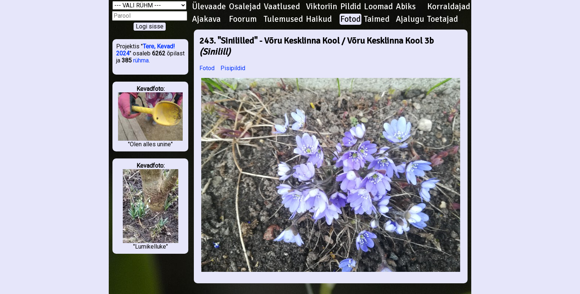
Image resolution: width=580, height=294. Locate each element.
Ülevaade (209, 6)
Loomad (378, 6)
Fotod (350, 19)
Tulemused (283, 19)
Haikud (319, 19)
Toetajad (442, 19)
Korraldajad (448, 6)
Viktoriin (321, 6)
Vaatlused (282, 6)
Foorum (243, 19)
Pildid (350, 6)
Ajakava (206, 19)
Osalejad (245, 6)
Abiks (406, 6)
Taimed (377, 19)
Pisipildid (232, 68)
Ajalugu (410, 19)
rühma (141, 60)
